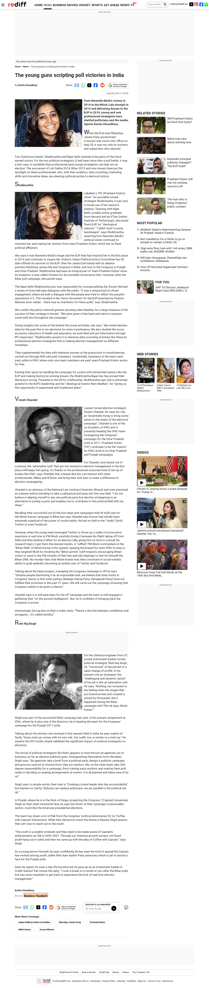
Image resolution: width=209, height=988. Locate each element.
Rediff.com (65, 981)
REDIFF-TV (127, 5)
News (26, 66)
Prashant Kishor (97, 922)
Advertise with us (80, 981)
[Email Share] (76, 85)
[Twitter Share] (89, 85)
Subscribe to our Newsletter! (97, 904)
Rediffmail (104, 972)
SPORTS (97, 5)
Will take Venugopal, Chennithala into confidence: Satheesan (163, 259)
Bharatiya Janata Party (70, 922)
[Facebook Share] (95, 85)
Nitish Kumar (24, 929)
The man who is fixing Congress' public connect (177, 203)
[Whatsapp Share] (82, 85)
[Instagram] (196, 4)
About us (142, 981)
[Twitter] (191, 4)
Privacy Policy (108, 981)
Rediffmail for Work (69, 972)
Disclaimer (95, 981)
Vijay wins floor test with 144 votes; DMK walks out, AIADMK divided (166, 250)
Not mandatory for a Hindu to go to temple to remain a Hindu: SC (162, 240)
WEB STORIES (147, 354)
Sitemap (121, 981)
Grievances (167, 981)
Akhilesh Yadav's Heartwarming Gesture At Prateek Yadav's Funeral (165, 231)
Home (18, 66)
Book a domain (89, 972)
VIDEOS (143, 452)
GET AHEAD (111, 5)
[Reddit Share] (102, 85)
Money (115, 972)
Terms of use (154, 981)
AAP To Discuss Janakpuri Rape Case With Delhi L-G (172, 289)
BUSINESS (59, 5)
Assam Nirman (47, 929)
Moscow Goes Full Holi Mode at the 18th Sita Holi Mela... (159, 574)
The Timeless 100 (140, 972)
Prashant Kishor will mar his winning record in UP (179, 183)
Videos (125, 972)
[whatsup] (206, 4)
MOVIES (72, 5)
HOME (39, 5)
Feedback (131, 981)
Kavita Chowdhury (27, 85)
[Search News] (164, 5)
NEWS (48, 5)
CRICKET (85, 5)
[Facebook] (201, 4)
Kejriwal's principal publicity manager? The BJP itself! (179, 162)
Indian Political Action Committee (34, 922)
